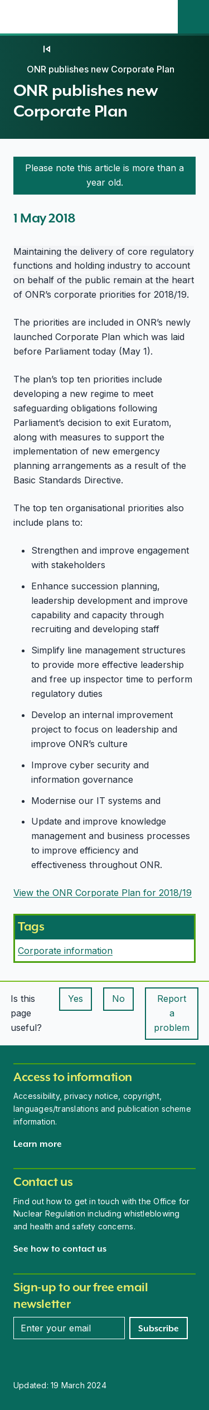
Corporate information (65, 950)
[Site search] (193, 16)
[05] (47, 49)
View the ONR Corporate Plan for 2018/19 (102, 892)
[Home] (24, 49)
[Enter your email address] (69, 1328)
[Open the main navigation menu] (162, 16)
